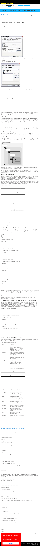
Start (21, 543)
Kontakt (36, 543)
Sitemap (32, 543)
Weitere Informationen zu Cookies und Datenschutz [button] (10, 540)
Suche (24, 543)
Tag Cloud (28, 543)
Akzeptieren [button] (11, 543)
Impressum (32, 544)
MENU (24, 5)
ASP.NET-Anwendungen (9, 15)
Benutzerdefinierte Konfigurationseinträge (12, 428)
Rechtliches (37, 544)
